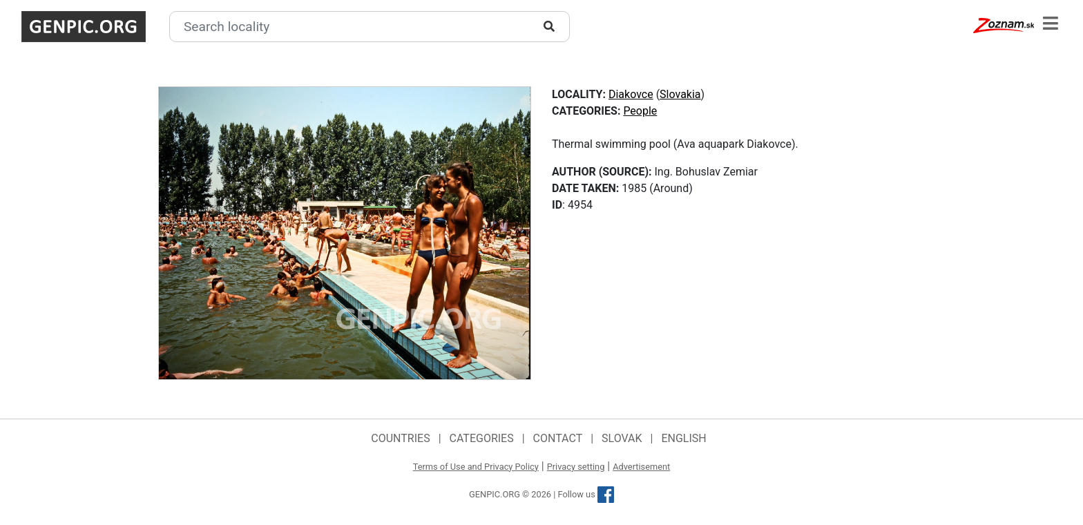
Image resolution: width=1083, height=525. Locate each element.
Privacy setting (576, 466)
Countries (400, 438)
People (640, 110)
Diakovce (630, 94)
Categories (482, 438)
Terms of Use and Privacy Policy (476, 466)
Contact (558, 438)
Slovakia (680, 94)
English (683, 438)
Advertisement (641, 466)
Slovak (622, 438)
